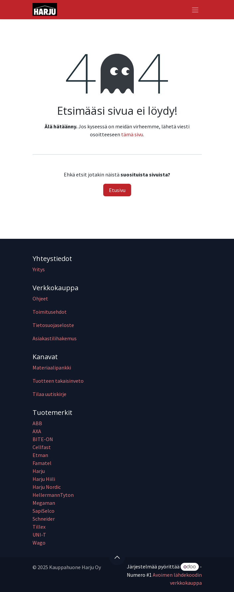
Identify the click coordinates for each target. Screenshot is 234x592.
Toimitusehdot (50, 311)
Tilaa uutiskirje (49, 394)
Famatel (42, 463)
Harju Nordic (47, 487)
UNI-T (39, 534)
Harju (39, 471)
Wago (39, 542)
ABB (37, 423)
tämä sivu (132, 134)
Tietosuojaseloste (53, 325)
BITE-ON (43, 439)
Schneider (44, 518)
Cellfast (42, 447)
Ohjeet (40, 298)
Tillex (39, 526)
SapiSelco (43, 510)
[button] (117, 557)
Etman (40, 455)
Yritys (39, 269)
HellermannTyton (54, 495)
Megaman (44, 502)
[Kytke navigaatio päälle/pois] (195, 10)
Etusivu (117, 190)
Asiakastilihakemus (55, 338)
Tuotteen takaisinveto (58, 380)
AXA (37, 431)
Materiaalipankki (52, 367)
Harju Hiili (44, 479)
